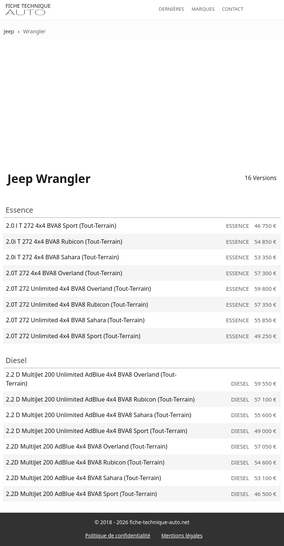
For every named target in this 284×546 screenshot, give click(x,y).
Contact (232, 9)
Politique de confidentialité (117, 535)
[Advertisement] (142, 100)
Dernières (171, 9)
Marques (203, 9)
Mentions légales (182, 535)
